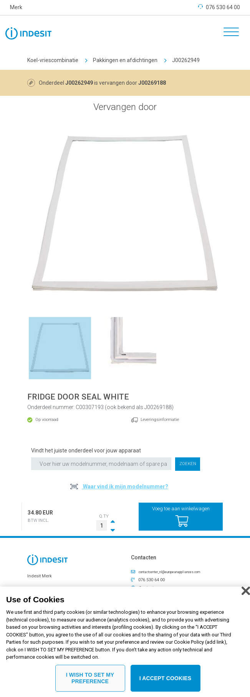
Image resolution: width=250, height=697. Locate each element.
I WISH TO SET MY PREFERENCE (90, 682)
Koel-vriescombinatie (52, 60)
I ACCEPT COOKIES (165, 682)
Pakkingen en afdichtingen (125, 60)
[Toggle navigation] (228, 33)
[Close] (246, 594)
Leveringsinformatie (160, 419)
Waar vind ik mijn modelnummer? (125, 486)
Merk (16, 7)
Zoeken (187, 463)
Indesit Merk (39, 576)
